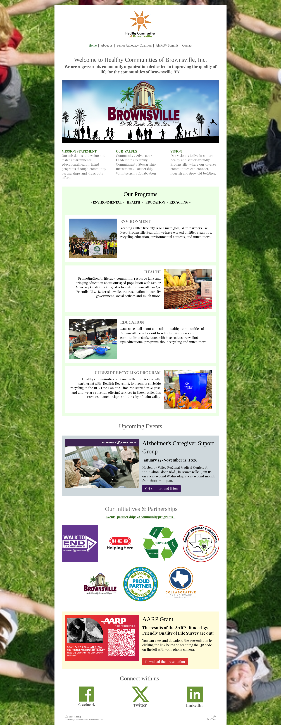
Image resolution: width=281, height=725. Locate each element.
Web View (211, 719)
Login (213, 716)
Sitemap (78, 717)
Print (69, 717)
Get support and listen (161, 488)
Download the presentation (165, 661)
